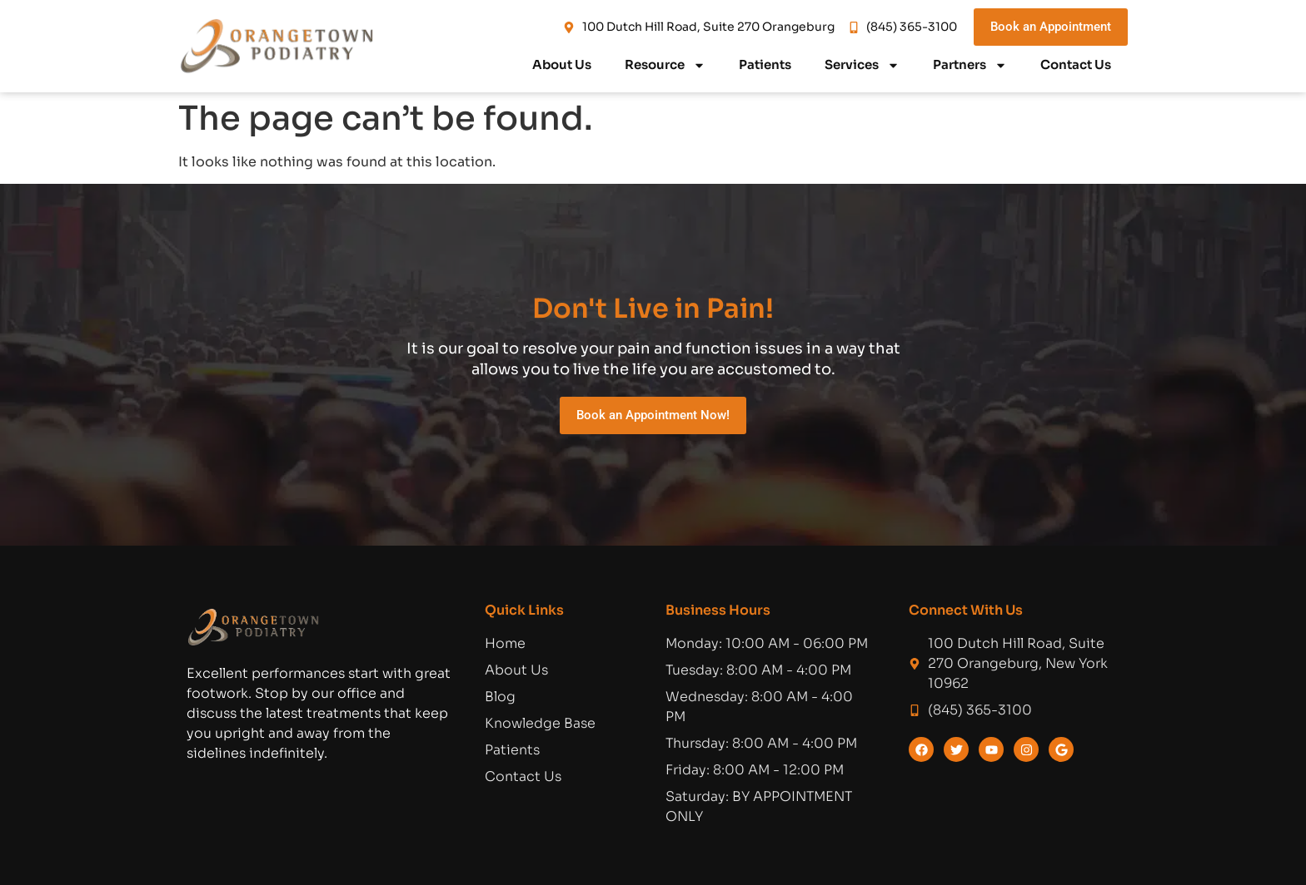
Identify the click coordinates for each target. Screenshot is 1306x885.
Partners (970, 65)
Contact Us (1075, 64)
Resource (665, 65)
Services (862, 65)
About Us (561, 64)
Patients (765, 64)
